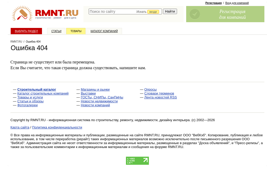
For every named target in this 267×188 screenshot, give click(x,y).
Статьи (56, 31)
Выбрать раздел (26, 31)
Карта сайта (19, 127)
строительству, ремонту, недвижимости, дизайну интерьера (143, 120)
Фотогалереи (27, 105)
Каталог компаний (104, 31)
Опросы (150, 89)
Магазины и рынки (95, 89)
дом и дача (70, 17)
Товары (75, 31)
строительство (43, 17)
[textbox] (125, 11)
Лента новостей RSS (160, 97)
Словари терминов (159, 93)
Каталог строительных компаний (43, 93)
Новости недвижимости (99, 101)
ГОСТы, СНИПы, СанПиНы (102, 97)
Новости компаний (95, 105)
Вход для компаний (237, 3)
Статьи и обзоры (30, 101)
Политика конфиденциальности (57, 127)
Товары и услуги (30, 97)
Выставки (88, 93)
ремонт (58, 17)
